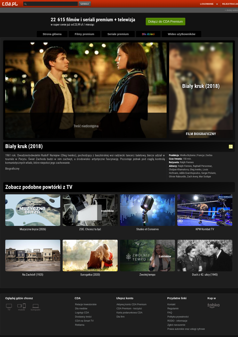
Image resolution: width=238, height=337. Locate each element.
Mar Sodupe (205, 176)
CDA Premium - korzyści (129, 308)
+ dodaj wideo (231, 10)
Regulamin (172, 308)
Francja (200, 155)
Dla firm (120, 316)
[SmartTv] (24, 312)
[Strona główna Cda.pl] (10, 3)
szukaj (85, 4)
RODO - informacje (177, 320)
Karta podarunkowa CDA (129, 312)
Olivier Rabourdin (177, 176)
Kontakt (171, 304)
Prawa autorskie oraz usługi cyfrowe (186, 329)
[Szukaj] (50, 3)
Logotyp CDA (82, 312)
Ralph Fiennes (187, 162)
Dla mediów (81, 308)
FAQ (169, 312)
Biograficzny (12, 168)
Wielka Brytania (187, 155)
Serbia (209, 155)
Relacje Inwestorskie (86, 304)
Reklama (79, 325)
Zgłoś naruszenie (176, 325)
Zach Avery (192, 176)
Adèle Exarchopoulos (189, 173)
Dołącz (165, 21)
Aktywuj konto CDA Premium (131, 304)
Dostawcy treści (83, 316)
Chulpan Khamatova (179, 169)
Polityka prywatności (178, 316)
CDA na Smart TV (84, 320)
